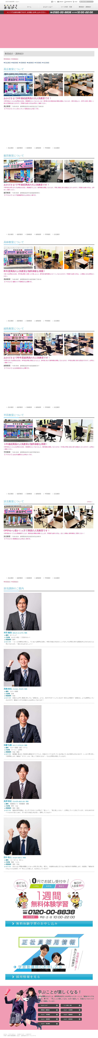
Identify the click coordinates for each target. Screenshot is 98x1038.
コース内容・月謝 (66, 7)
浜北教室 (46, 62)
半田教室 (38, 62)
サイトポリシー (12, 1034)
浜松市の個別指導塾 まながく (13, 1035)
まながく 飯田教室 (72, 1019)
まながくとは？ (48, 7)
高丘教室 (8, 62)
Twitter (75, 2)
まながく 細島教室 (72, 1014)
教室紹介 (8, 59)
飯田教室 (15, 62)
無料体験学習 (68, 2)
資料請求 (60, 2)
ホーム (53, 2)
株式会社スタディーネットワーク (29, 1035)
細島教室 (31, 62)
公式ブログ (28, 1034)
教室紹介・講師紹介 (85, 7)
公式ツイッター (20, 1034)
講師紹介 (15, 59)
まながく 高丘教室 (49, 1024)
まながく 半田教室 (49, 1014)
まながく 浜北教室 (72, 1010)
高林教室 (23, 62)
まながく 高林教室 (49, 1019)
